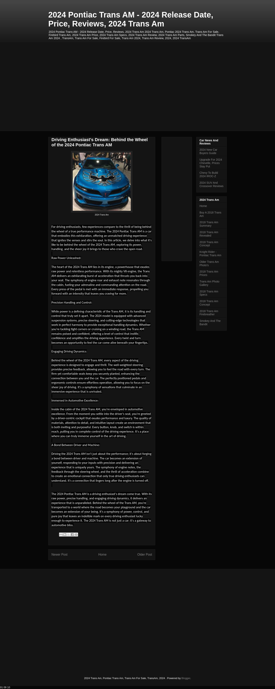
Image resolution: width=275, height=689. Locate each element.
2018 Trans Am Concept (208, 244)
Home (102, 554)
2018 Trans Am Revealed (208, 234)
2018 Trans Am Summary (208, 224)
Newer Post (59, 554)
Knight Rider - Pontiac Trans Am (210, 253)
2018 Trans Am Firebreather (208, 313)
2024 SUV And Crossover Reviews (211, 184)
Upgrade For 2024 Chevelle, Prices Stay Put (210, 163)
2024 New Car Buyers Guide (208, 151)
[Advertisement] (137, 86)
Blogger (185, 678)
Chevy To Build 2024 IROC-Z (208, 174)
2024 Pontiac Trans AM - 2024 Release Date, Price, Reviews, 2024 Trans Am (130, 19)
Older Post (144, 554)
